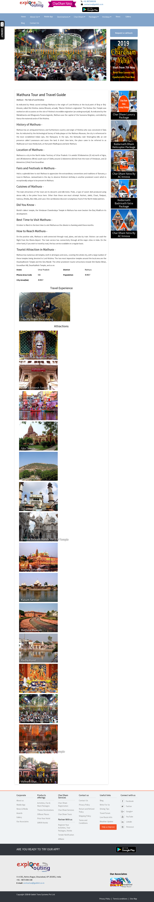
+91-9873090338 (89, 1)
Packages (93, 16)
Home (23, 16)
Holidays (106, 16)
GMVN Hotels (42, 822)
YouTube (127, 816)
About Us (35, 16)
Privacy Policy (84, 805)
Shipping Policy (85, 816)
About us (20, 800)
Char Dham (79, 16)
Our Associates (22, 821)
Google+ (127, 811)
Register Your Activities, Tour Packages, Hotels (65, 828)
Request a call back (123, 33)
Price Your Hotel (43, 818)
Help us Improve (108, 827)
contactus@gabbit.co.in (93, 4)
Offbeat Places (43, 814)
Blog (23, 23)
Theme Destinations (45, 810)
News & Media (22, 809)
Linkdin (126, 822)
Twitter (126, 806)
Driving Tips (104, 809)
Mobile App (48, 16)
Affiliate (61, 839)
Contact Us (34, 23)
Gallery (128, 16)
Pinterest (127, 827)
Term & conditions (120, 898)
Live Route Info (106, 817)
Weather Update (106, 821)
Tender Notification (66, 835)
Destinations (63, 16)
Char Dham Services (66, 810)
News (118, 16)
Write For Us (105, 805)
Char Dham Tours (65, 814)
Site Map (133, 898)
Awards (19, 813)
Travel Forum (105, 813)
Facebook (127, 801)
